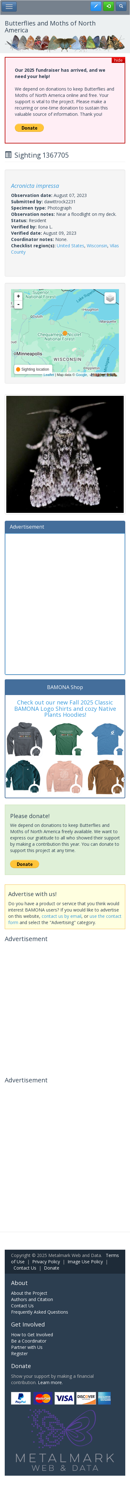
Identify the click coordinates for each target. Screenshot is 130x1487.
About (19, 1283)
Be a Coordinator (28, 1341)
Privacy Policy (46, 1262)
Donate (51, 1268)
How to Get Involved (32, 1335)
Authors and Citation (32, 1299)
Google (81, 375)
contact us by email (61, 916)
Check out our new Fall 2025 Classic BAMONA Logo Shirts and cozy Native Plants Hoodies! (65, 709)
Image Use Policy (85, 1262)
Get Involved (28, 1324)
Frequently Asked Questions (39, 1312)
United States (70, 246)
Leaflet (49, 375)
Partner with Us (27, 1347)
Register (19, 1353)
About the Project (29, 1293)
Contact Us (25, 1268)
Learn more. (50, 1382)
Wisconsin (97, 246)
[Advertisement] (65, 603)
